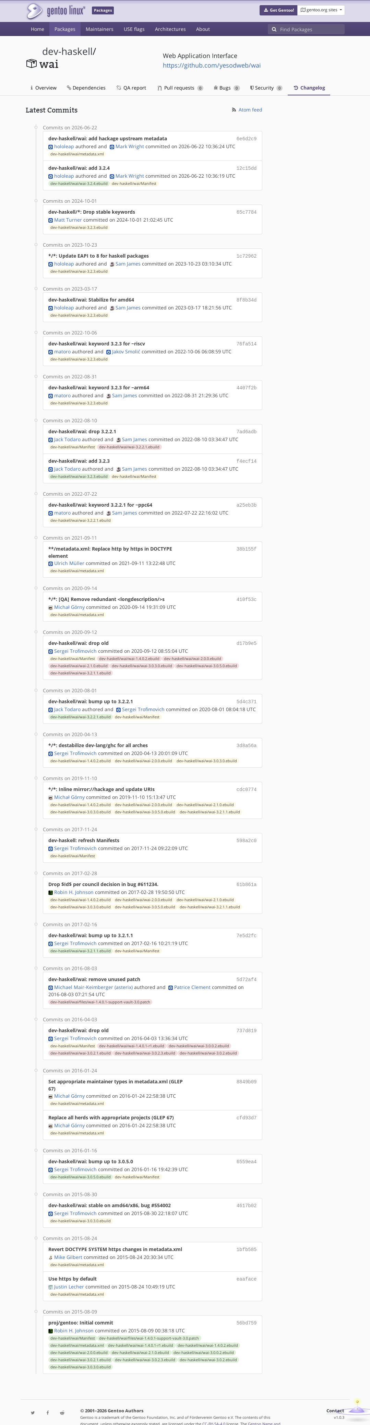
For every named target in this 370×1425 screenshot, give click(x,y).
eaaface (247, 1262)
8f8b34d (247, 297)
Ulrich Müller (69, 556)
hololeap (64, 145)
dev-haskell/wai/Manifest (134, 182)
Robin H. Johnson (74, 880)
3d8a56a (247, 736)
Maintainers (100, 29)
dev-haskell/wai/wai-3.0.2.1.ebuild (80, 1039)
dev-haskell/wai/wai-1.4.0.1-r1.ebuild (131, 1032)
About (203, 29)
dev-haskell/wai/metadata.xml (77, 153)
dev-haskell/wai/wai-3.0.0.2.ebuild (199, 1032)
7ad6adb (247, 426)
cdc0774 (247, 779)
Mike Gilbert (68, 1240)
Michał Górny (69, 599)
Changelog (309, 87)
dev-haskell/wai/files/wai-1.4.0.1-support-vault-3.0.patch (100, 989)
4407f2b (247, 383)
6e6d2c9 (247, 138)
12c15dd (247, 167)
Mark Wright (130, 145)
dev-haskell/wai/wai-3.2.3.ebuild (79, 225)
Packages (65, 29)
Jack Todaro (67, 434)
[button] (279, 10)
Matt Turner (68, 217)
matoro (62, 347)
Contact (335, 1393)
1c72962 (247, 253)
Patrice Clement (192, 974)
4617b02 (247, 1190)
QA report (131, 87)
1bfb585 (247, 1233)
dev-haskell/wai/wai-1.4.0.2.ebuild (129, 650)
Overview (44, 87)
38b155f (247, 542)
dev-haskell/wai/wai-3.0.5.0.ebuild (207, 657)
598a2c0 (247, 830)
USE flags (134, 29)
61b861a (247, 873)
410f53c (247, 592)
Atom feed (246, 109)
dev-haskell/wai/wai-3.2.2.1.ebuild (129, 441)
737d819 (247, 1017)
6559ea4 (247, 1147)
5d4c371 (247, 693)
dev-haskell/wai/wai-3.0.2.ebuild (208, 1039)
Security (266, 87)
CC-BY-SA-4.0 (213, 1406)
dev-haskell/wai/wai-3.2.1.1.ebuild (80, 664)
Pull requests (181, 87)
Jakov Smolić (126, 347)
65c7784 (247, 210)
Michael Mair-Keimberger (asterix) (93, 974)
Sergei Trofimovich (75, 642)
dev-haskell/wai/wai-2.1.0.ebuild (79, 657)
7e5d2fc (247, 923)
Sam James (128, 261)
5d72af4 (247, 967)
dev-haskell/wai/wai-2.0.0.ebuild (192, 650)
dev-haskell (67, 51)
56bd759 (247, 1305)
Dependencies (86, 87)
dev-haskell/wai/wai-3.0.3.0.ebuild (142, 657)
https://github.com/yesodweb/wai (212, 65)
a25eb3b (247, 498)
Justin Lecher (69, 1269)
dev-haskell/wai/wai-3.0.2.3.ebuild (145, 1039)
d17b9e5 (247, 635)
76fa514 (247, 340)
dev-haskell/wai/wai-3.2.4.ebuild (79, 182)
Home (37, 29)
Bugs (227, 87)
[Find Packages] (312, 29)
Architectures (170, 29)
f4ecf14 (247, 455)
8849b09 (247, 1067)
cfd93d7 (247, 1103)
